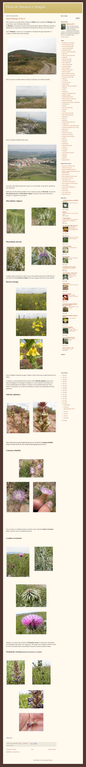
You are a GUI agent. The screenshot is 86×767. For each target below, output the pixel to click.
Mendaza (64, 131)
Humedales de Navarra (67, 42)
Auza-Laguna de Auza (67, 113)
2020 (64, 388)
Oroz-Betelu (65, 104)
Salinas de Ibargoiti (66, 145)
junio (65, 411)
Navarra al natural (66, 293)
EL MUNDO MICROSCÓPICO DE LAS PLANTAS (69, 305)
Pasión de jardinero (66, 246)
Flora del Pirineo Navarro (67, 75)
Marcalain (64, 129)
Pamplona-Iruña (65, 50)
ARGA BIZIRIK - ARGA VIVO (69, 273)
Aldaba (63, 87)
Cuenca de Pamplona (66, 46)
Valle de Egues (65, 62)
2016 (64, 396)
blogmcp (64, 212)
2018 (64, 392)
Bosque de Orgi (65, 95)
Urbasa (63, 150)
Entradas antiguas (52, 749)
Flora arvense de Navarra (67, 178)
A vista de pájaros (66, 218)
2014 (64, 401)
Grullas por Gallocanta (73, 284)
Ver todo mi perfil (64, 37)
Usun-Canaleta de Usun (67, 152)
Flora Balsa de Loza (66, 179)
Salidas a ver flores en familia (68, 86)
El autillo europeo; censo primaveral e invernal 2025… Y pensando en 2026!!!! (70, 221)
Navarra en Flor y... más (68, 347)
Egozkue (64, 120)
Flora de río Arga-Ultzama (68, 51)
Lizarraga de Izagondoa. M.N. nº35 (69, 127)
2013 (64, 403)
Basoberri (64, 116)
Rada (63, 105)
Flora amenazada (65, 174)
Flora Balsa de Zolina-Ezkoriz (68, 181)
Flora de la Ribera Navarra (68, 337)
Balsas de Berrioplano (67, 114)
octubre (65, 407)
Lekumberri (64, 84)
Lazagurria (64, 123)
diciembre (66, 405)
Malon (12, 745)
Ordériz (64, 140)
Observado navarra (66, 194)
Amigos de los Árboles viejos (68, 166)
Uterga (63, 154)
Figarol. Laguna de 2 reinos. (68, 98)
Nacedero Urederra (66, 132)
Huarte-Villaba (65, 68)
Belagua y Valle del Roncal (68, 93)
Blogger (50, 760)
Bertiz (63, 118)
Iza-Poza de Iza (65, 82)
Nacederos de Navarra (67, 77)
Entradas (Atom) (15, 751)
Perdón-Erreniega (66, 60)
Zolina (63, 57)
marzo (65, 418)
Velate (63, 109)
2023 (64, 381)
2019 (64, 390)
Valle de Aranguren (66, 64)
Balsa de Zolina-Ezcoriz (67, 73)
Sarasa (63, 147)
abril (65, 415)
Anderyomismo (65, 283)
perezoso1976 (71, 24)
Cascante (64, 80)
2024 (64, 379)
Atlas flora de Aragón (66, 167)
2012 (64, 420)
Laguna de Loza (65, 59)
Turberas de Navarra (66, 69)
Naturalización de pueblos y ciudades (70, 102)
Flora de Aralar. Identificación (68, 187)
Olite (63, 138)
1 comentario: (25, 743)
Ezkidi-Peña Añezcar (66, 96)
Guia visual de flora (66, 192)
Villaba (63, 156)
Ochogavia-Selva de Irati (67, 136)
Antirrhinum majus (73, 247)
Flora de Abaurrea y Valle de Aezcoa (70, 183)
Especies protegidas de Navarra (69, 169)
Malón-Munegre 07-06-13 (15, 19)
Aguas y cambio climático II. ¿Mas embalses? (72, 276)
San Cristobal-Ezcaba (66, 44)
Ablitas (63, 78)
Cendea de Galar (65, 66)
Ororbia (64, 141)
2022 (64, 383)
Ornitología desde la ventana (69, 267)
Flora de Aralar (65, 185)
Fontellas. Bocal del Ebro (67, 122)
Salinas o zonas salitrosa (67, 55)
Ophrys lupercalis (72, 318)
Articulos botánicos (66, 48)
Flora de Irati (65, 188)
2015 (64, 398)
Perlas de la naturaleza (67, 327)
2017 (64, 394)
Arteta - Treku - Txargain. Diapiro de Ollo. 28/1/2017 (73, 330)
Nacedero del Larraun (67, 134)
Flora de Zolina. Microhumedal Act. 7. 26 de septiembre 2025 (73, 228)
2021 (64, 386)
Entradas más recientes (11, 749)
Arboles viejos (65, 71)
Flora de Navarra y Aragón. (26, 7)
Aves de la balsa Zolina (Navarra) (70, 225)
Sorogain (64, 149)
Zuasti (63, 158)
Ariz (63, 111)
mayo (65, 413)
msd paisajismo (65, 256)
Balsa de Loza (65, 236)
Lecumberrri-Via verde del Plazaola (69, 125)
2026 (64, 375)
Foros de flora (65, 190)
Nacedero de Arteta (66, 100)
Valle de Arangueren (66, 107)
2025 (64, 377)
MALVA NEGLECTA (73, 202)
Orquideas (64, 143)
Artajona (64, 91)
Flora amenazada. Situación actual (69, 176)
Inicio (32, 749)
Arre (63, 89)
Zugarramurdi (65, 159)
